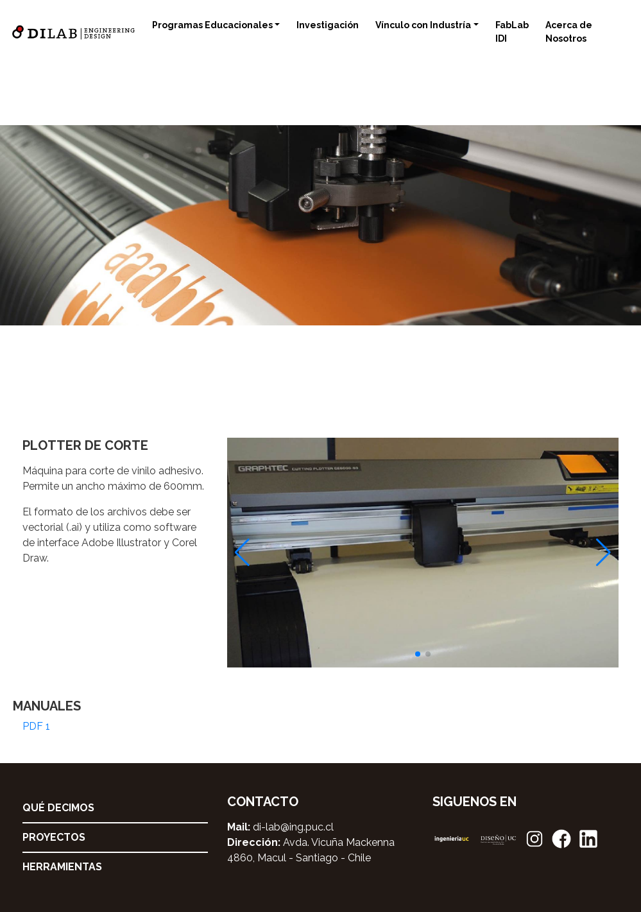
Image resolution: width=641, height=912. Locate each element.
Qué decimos (58, 808)
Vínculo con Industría (423, 25)
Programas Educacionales (212, 25)
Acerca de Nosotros (568, 32)
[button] (417, 654)
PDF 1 (36, 726)
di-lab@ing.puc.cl (293, 827)
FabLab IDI (512, 32)
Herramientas (62, 867)
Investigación (327, 25)
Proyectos (53, 837)
